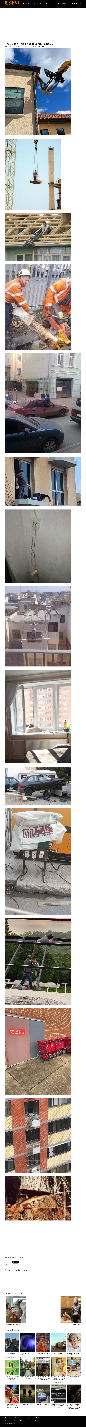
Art (36, 3)
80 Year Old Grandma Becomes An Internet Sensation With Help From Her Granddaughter (58, 1379)
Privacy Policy (34, 1421)
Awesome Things (73, 1376)
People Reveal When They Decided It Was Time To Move (43, 1378)
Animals (27, 3)
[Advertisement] (43, 25)
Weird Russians (58, 1353)
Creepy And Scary (27, 1404)
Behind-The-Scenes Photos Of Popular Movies (12, 1378)
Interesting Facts (43, 1353)
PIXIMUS (12, 2)
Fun (57, 3)
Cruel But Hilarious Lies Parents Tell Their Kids (58, 1405)
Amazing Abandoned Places (27, 1377)
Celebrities (46, 3)
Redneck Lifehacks (43, 1404)
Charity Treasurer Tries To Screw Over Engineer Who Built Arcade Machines (73, 1406)
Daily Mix (76, 1325)
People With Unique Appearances (73, 1353)
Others (65, 3)
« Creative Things (13, 1325)
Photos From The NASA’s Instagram (27, 1353)
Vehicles (76, 3)
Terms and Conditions (21, 1421)
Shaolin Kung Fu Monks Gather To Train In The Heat (12, 1405)
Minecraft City (12, 1353)
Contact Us (8, 1421)
